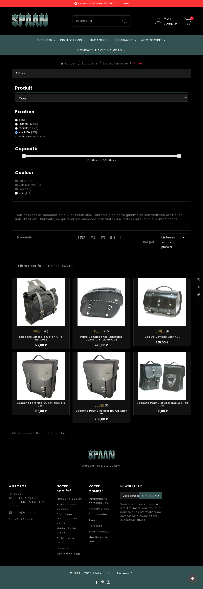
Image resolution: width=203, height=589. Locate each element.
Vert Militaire (30, 185)
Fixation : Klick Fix (60, 266)
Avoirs (93, 520)
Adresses (95, 526)
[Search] (125, 21)
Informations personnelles (98, 501)
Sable (25, 189)
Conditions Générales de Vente (67, 518)
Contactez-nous (69, 554)
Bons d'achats (99, 531)
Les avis (62, 548)
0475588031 (23, 519)
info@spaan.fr (25, 512)
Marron (26, 181)
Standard (28, 128)
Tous (22, 120)
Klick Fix (28, 132)
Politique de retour (65, 540)
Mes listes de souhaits (98, 539)
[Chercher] (96, 21)
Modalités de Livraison (66, 530)
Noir (24, 193)
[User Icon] (167, 21)
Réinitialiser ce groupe (31, 136)
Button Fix (28, 124)
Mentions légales (69, 499)
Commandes (98, 514)
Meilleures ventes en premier (173, 242)
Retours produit (100, 509)
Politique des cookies (66, 507)
